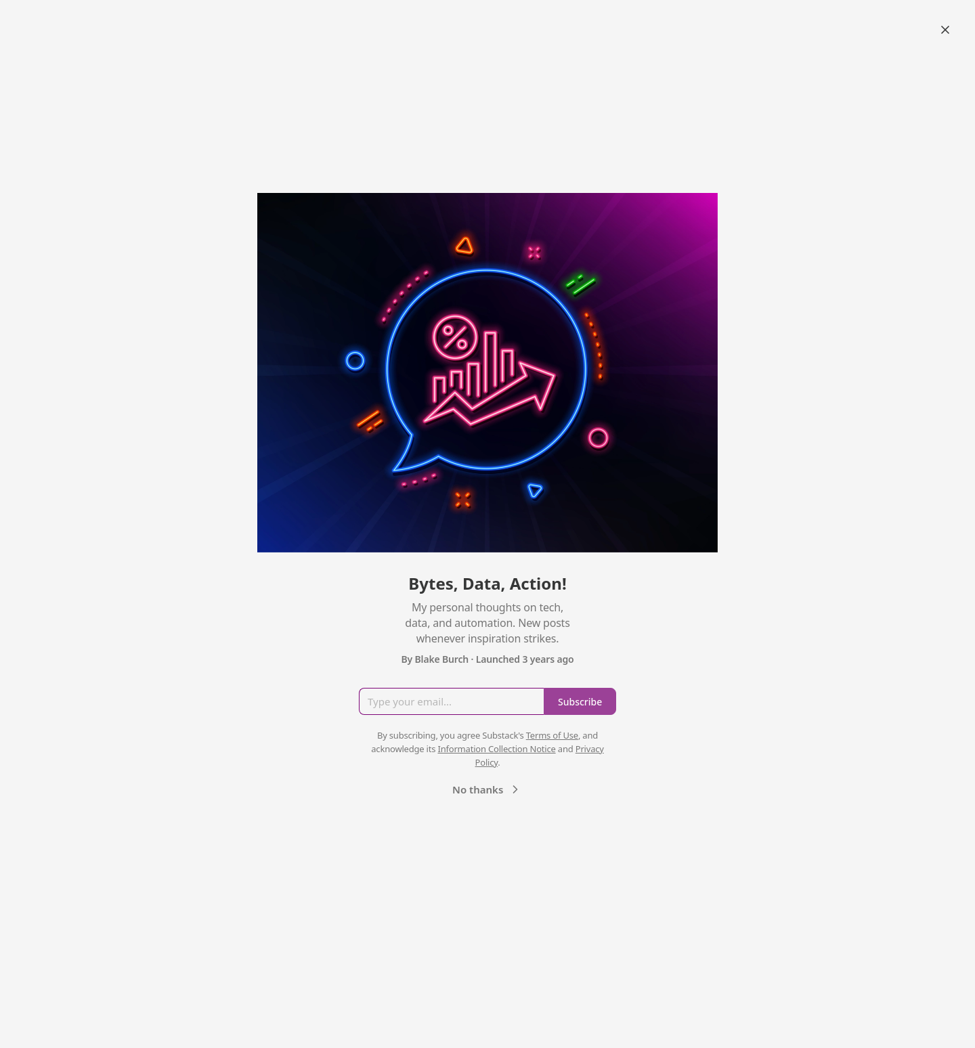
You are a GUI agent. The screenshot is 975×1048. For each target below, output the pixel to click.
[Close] (945, 29)
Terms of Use (552, 735)
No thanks (487, 789)
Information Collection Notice (496, 749)
